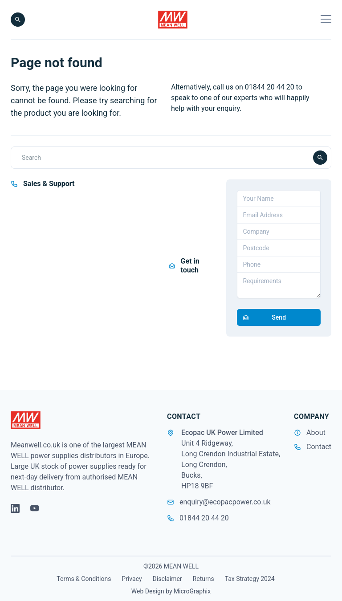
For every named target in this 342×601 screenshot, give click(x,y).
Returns (203, 578)
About (316, 432)
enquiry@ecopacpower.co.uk (219, 502)
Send (261, 317)
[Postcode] (279, 248)
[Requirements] (279, 285)
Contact (318, 447)
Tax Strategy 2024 (250, 578)
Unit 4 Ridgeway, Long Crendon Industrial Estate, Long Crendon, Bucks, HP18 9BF (230, 464)
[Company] (279, 231)
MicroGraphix (192, 591)
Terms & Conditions (84, 578)
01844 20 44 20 (198, 518)
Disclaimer (167, 578)
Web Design (147, 591)
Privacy (132, 578)
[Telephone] (279, 264)
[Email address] (279, 215)
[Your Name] (279, 198)
